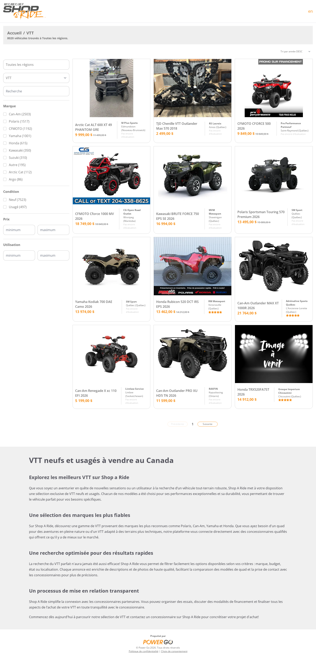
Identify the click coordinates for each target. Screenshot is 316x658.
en (310, 11)
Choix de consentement (174, 651)
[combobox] (36, 65)
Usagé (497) (18, 207)
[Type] (36, 78)
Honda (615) (18, 143)
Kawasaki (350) (20, 150)
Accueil (14, 33)
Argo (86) (16, 179)
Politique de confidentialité (143, 651)
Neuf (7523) (17, 199)
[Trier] (295, 52)
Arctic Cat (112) (20, 172)
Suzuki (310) (18, 157)
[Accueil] (24, 11)
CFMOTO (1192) (20, 128)
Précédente (177, 424)
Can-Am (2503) (20, 114)
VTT (30, 33)
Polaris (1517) (19, 121)
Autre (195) (17, 165)
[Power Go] (158, 642)
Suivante (207, 424)
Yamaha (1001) (20, 136)
